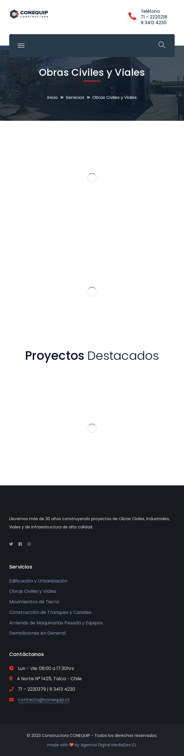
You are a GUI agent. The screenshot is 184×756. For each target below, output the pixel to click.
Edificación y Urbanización (38, 581)
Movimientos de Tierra (34, 601)
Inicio (52, 97)
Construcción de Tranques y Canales (50, 612)
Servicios (75, 97)
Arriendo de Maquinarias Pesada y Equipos (56, 623)
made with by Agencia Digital (79, 745)
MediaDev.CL (124, 745)
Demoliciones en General (37, 633)
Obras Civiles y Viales (32, 591)
